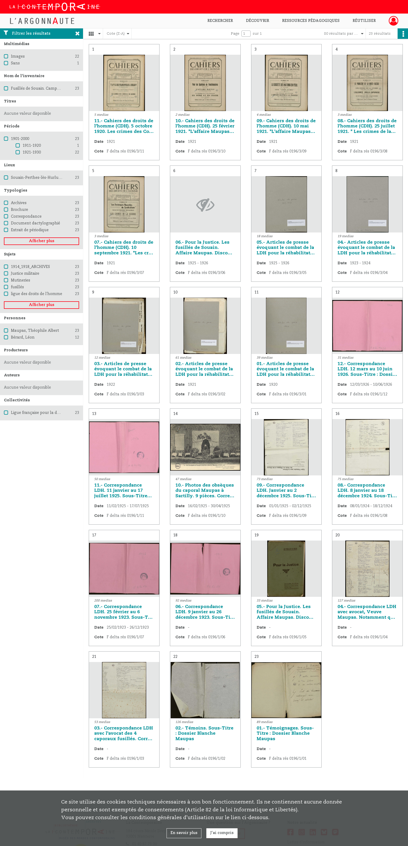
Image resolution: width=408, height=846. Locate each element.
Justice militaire (25, 273)
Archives (19, 203)
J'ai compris (222, 833)
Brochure (19, 210)
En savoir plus (183, 833)
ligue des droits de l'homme (36, 294)
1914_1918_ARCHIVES (30, 267)
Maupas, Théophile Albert (35, 331)
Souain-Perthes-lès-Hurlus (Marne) (43, 178)
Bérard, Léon (23, 337)
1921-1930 (32, 152)
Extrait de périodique (30, 230)
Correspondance (26, 216)
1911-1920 (32, 146)
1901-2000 (20, 139)
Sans (15, 63)
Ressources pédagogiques (311, 21)
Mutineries (20, 280)
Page (235, 33)
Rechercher (220, 21)
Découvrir (257, 21)
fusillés (17, 287)
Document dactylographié (35, 223)
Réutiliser (364, 21)
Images (18, 56)
